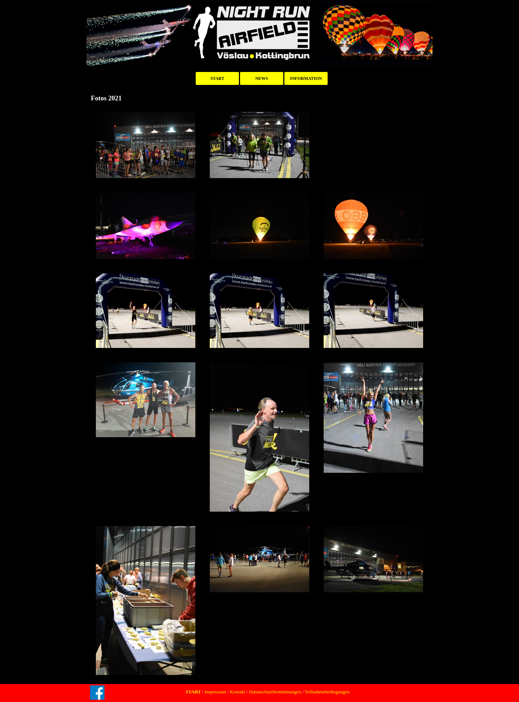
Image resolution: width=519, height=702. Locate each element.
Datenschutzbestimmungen (275, 691)
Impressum (215, 691)
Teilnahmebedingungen (326, 691)
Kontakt (237, 691)
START (217, 78)
